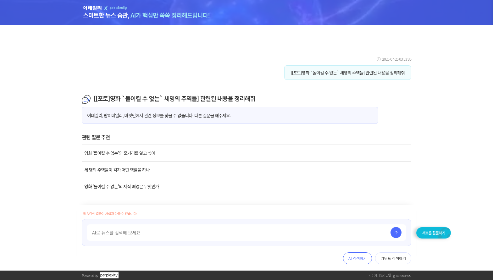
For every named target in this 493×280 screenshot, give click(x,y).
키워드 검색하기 (393, 258)
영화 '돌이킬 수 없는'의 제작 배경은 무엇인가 (121, 186)
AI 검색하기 (357, 258)
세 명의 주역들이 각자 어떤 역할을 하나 (117, 170)
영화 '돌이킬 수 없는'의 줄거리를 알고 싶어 (119, 153)
